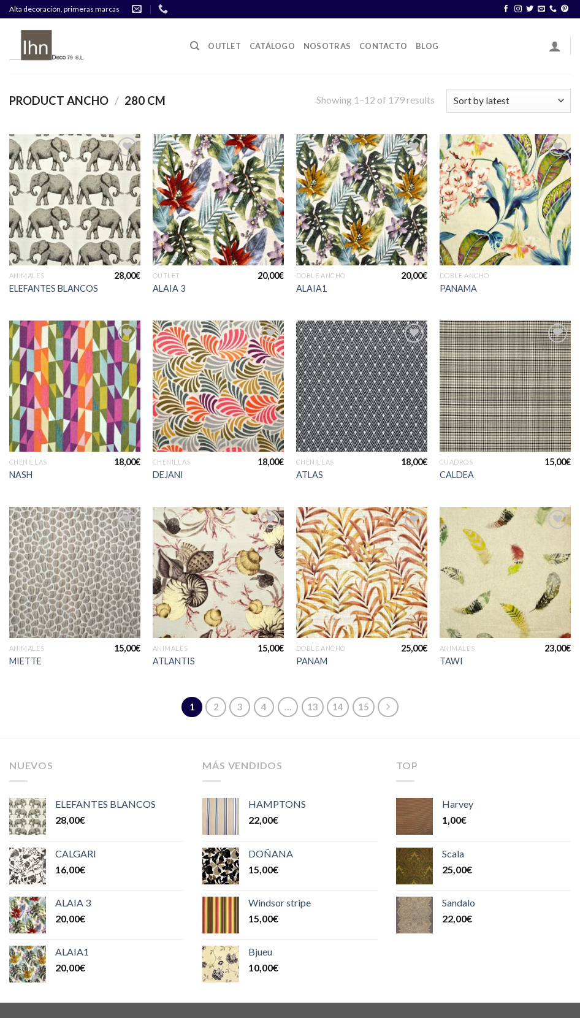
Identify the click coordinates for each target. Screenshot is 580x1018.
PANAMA (458, 288)
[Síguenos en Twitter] (529, 9)
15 (363, 706)
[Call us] (553, 9)
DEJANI (168, 474)
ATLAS (309, 474)
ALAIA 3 (169, 288)
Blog (427, 46)
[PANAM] (361, 572)
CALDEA (457, 474)
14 (337, 706)
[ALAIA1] (361, 199)
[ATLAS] (361, 386)
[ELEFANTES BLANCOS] (74, 199)
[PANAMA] (505, 199)
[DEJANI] (218, 386)
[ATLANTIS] (218, 572)
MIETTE (25, 661)
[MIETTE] (74, 572)
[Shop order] (508, 101)
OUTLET (224, 46)
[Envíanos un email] (541, 9)
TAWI (451, 661)
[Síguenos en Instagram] (518, 9)
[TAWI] (505, 572)
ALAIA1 (311, 288)
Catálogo (272, 46)
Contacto (383, 46)
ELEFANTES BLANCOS (53, 288)
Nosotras (327, 46)
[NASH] (74, 386)
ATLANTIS (174, 661)
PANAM (311, 661)
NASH (20, 474)
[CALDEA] (505, 386)
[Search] (194, 46)
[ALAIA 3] (218, 199)
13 (312, 706)
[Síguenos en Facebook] (505, 9)
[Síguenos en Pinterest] (564, 9)
